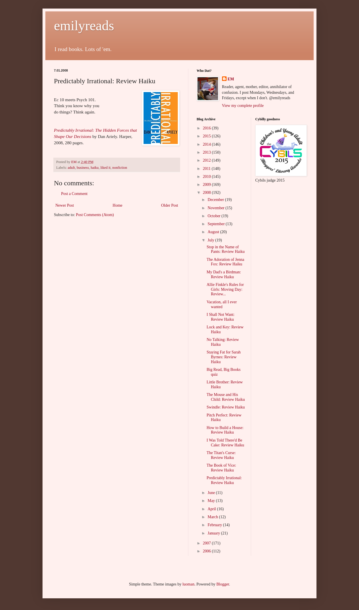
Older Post (169, 205)
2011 (207, 168)
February (215, 525)
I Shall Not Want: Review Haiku (221, 317)
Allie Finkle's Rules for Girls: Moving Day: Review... (225, 289)
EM (231, 79)
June (211, 493)
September (216, 224)
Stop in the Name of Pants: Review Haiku (226, 249)
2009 (207, 184)
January (214, 533)
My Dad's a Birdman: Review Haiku (224, 274)
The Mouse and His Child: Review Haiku (226, 397)
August (213, 232)
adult (71, 168)
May (211, 501)
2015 (207, 136)
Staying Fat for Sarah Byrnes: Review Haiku (224, 357)
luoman (188, 584)
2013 (207, 152)
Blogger (222, 584)
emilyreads (84, 25)
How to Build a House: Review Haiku (225, 430)
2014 (207, 144)
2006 (207, 551)
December (216, 200)
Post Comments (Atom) (95, 215)
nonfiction (119, 168)
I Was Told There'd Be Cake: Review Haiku (225, 442)
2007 (207, 543)
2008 (207, 192)
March (213, 517)
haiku (95, 168)
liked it (105, 168)
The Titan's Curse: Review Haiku (221, 455)
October (214, 216)
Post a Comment (74, 194)
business (83, 168)
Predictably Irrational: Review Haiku (224, 480)
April (212, 509)
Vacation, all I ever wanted (222, 304)
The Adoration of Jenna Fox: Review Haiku (225, 262)
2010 (207, 176)
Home (117, 205)
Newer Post (64, 205)
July (211, 240)
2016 (207, 128)
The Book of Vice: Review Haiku (221, 467)
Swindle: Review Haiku (226, 407)
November (216, 208)
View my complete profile (243, 105)
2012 (207, 160)
